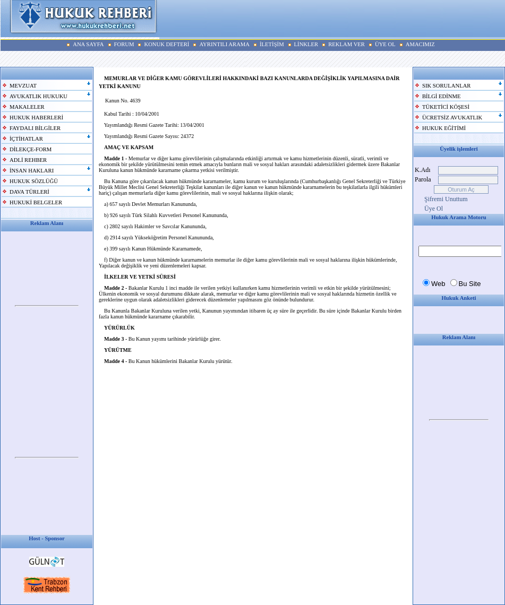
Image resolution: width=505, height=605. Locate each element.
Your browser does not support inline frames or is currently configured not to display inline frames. (47, 306)
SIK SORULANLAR (446, 86)
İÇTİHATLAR (26, 139)
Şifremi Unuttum (446, 199)
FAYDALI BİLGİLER (35, 128)
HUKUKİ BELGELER (36, 202)
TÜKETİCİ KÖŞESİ (445, 107)
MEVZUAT (23, 86)
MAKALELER (27, 107)
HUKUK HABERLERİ (36, 117)
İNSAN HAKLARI (32, 171)
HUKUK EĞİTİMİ (444, 128)
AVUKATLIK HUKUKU (38, 96)
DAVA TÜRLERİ (29, 192)
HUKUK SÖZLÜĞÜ (34, 181)
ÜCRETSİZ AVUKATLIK (452, 117)
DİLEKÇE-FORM (31, 149)
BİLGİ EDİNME (441, 96)
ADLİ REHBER (28, 160)
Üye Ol (433, 208)
